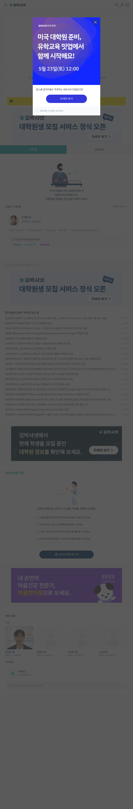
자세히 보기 (66, 98)
